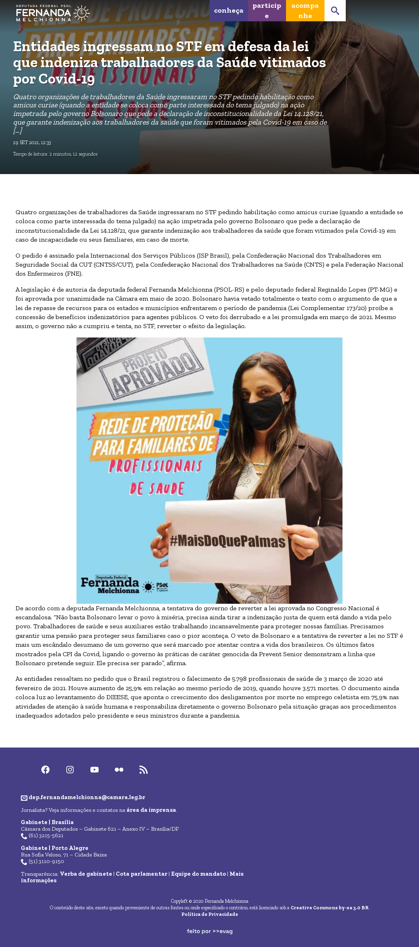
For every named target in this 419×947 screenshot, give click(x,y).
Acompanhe (305, 10)
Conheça (228, 10)
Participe (266, 10)
